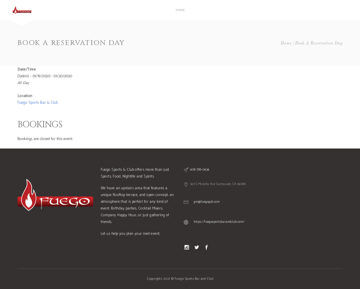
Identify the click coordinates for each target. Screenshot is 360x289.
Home (286, 43)
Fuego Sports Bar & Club (38, 103)
